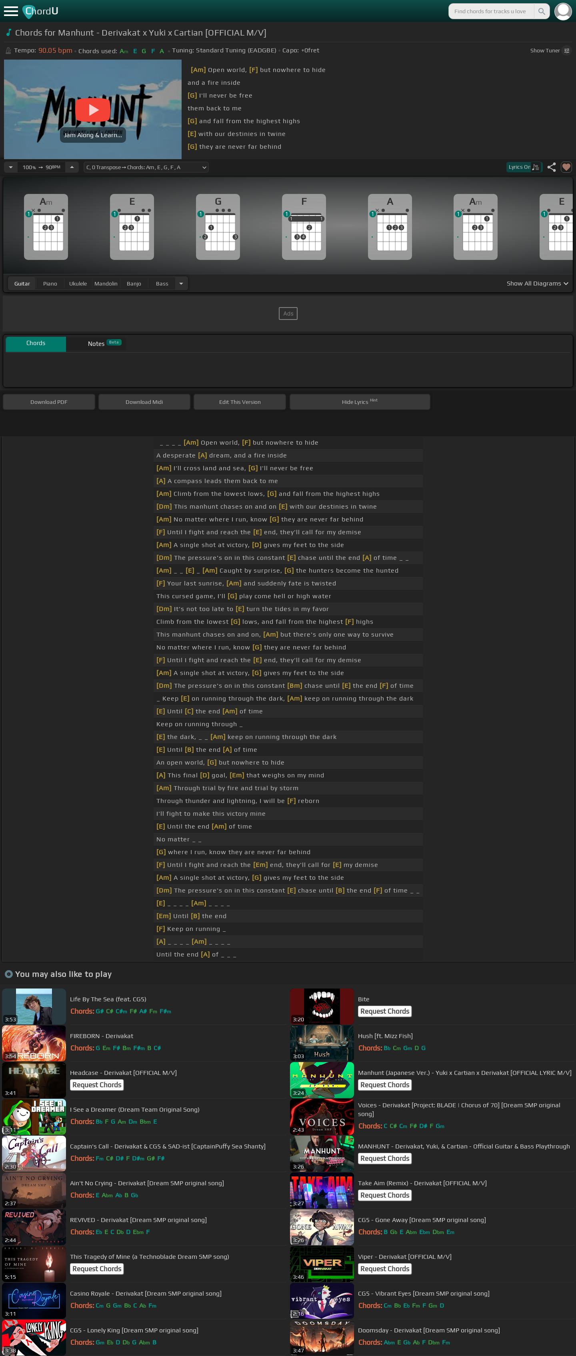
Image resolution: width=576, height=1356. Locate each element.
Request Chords (384, 1011)
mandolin (106, 283)
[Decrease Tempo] (11, 167)
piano (50, 283)
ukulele (78, 283)
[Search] (541, 11)
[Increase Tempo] (72, 167)
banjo (134, 283)
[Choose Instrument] (181, 283)
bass (162, 283)
